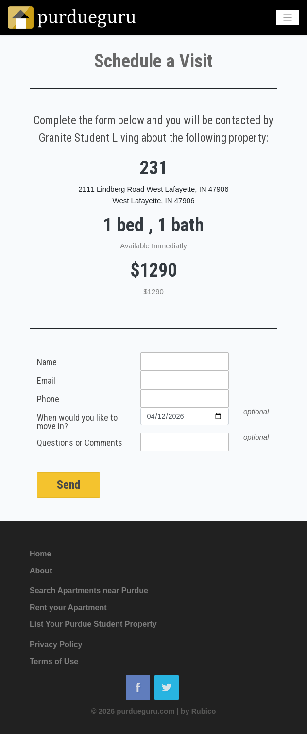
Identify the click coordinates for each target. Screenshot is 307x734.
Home (40, 554)
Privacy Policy (56, 644)
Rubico (203, 711)
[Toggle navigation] (288, 18)
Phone (48, 399)
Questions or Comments (79, 443)
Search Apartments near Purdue (89, 591)
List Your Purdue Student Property (93, 624)
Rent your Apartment (68, 608)
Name (47, 362)
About (41, 571)
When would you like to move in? (77, 422)
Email (46, 381)
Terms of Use (54, 661)
